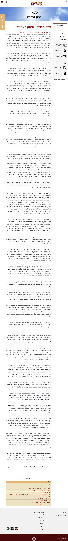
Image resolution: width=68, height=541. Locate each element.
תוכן (41, 24)
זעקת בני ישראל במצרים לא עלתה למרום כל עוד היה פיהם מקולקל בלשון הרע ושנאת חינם (29, 495)
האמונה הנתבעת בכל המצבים (43, 505)
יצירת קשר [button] (2, 22)
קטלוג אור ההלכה (39, 512)
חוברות (42, 520)
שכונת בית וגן (63, 39)
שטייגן (44, 24)
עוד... (48, 482)
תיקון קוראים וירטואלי (60, 25)
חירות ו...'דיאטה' (46, 492)
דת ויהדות (32, 24)
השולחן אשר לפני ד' (45, 500)
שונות (42, 529)
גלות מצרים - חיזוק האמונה (33, 27)
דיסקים (42, 526)
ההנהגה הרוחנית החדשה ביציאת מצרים (40, 503)
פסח (23, 24)
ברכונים (42, 523)
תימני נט (64, 33)
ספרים (42, 515)
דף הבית (49, 24)
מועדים (27, 24)
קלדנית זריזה (63, 512)
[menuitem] (60, 25)
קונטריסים (41, 518)
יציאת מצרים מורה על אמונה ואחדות (41, 486)
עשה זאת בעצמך (62, 31)
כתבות (37, 24)
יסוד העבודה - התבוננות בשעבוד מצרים (41, 490)
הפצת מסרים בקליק (61, 515)
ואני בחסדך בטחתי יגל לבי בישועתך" (41, 498)
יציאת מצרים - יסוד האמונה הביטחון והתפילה (39, 488)
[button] (6, 2)
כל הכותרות (63, 28)
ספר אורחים (63, 36)
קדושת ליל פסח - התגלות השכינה (42, 484)
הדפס (27, 478)
